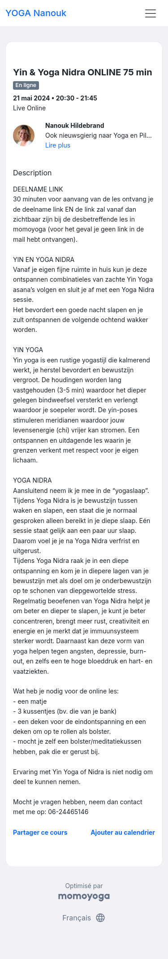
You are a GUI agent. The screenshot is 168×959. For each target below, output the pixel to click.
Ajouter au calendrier (122, 832)
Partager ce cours (40, 832)
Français (84, 917)
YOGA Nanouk (35, 13)
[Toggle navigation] (150, 13)
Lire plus (57, 145)
